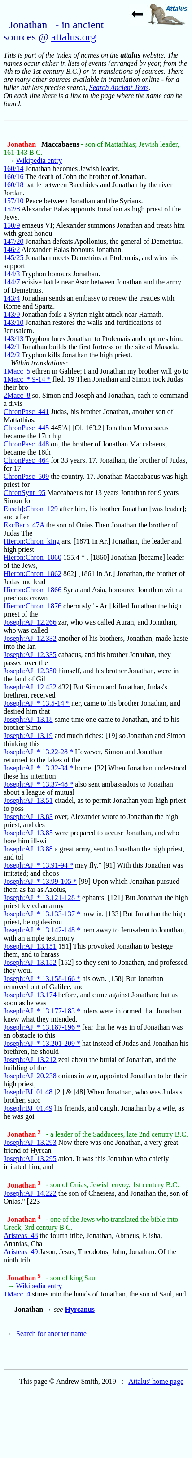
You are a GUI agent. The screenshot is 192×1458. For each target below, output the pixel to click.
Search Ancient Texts (119, 87)
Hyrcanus (79, 1309)
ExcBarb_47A (24, 525)
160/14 (13, 168)
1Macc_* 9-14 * (27, 379)
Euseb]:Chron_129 (31, 509)
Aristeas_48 (21, 1235)
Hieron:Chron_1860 (32, 557)
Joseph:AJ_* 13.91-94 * (38, 865)
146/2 (12, 249)
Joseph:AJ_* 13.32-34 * (38, 768)
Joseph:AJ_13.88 (28, 849)
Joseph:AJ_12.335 (30, 654)
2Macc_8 (17, 395)
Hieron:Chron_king (32, 541)
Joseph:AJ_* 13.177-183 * (42, 1011)
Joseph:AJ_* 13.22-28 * (38, 752)
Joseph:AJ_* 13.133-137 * (42, 914)
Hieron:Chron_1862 (32, 573)
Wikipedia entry (39, 160)
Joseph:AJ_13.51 (28, 800)
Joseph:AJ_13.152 (30, 962)
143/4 (12, 298)
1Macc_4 (17, 1294)
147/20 (13, 241)
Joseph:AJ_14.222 (30, 1193)
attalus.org (73, 37)
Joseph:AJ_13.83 (28, 816)
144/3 (12, 274)
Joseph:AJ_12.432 (30, 687)
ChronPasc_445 (26, 428)
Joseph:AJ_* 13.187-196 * (42, 1027)
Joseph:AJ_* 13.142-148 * (42, 930)
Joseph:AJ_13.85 (28, 833)
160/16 (13, 176)
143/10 (13, 322)
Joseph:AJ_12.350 (30, 671)
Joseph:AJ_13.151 (30, 946)
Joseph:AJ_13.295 (30, 1158)
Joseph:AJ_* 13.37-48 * (38, 784)
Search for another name (51, 1333)
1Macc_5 (17, 371)
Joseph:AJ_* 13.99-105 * (40, 881)
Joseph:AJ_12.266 (30, 622)
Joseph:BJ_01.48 (28, 1092)
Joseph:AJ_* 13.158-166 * (42, 978)
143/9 (12, 314)
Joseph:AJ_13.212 (30, 1059)
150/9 (12, 225)
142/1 (12, 347)
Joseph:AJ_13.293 (30, 1142)
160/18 (13, 185)
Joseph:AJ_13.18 (28, 719)
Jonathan (22, 144)
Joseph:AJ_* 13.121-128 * (42, 897)
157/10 (13, 201)
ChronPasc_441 (26, 411)
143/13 (13, 338)
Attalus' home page (155, 1381)
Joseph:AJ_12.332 (30, 638)
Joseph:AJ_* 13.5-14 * (37, 703)
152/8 (12, 209)
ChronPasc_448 (26, 444)
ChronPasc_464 (26, 460)
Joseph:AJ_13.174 (30, 995)
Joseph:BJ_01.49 (28, 1108)
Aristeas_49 (21, 1252)
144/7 (12, 282)
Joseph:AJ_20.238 (30, 1076)
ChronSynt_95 (24, 492)
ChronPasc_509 (26, 476)
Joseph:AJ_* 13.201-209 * (42, 1043)
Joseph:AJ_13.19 (28, 735)
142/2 (12, 355)
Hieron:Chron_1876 (32, 606)
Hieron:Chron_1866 (32, 590)
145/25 (13, 257)
